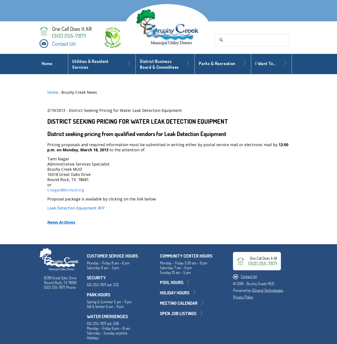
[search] (251, 40)
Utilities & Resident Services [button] (90, 64)
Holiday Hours (174, 293)
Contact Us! (64, 43)
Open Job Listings (178, 313)
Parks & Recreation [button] (217, 63)
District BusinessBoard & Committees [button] (159, 64)
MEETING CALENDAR (179, 303)
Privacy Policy (243, 297)
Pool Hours (171, 282)
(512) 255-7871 (69, 35)
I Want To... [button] (265, 63)
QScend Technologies (267, 290)
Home (47, 63)
